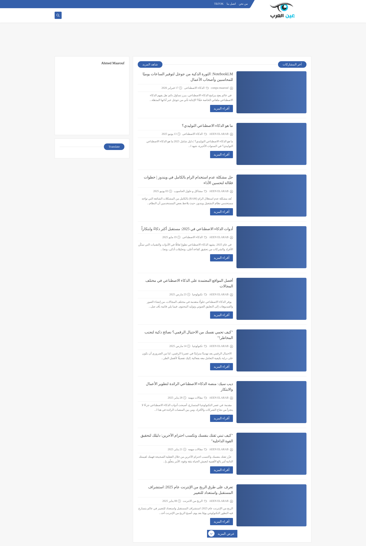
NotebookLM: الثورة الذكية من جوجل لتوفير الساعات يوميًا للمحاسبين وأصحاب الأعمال (188, 77)
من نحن (243, 3)
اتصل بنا (231, 3)
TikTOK (219, 3)
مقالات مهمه (197, 397)
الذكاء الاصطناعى (196, 87)
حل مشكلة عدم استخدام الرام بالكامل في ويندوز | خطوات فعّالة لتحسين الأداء (188, 180)
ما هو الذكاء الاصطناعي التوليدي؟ (207, 126)
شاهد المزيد (150, 64)
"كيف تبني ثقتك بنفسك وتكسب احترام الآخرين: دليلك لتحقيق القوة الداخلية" (187, 438)
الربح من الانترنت (195, 501)
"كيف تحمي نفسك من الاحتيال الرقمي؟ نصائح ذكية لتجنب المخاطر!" (188, 335)
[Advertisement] (183, 41)
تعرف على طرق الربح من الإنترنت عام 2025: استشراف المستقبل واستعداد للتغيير (190, 490)
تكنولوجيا (199, 294)
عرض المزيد (221, 533)
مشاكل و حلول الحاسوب (190, 191)
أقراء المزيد (222, 108)
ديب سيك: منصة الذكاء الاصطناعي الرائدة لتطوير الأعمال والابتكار (189, 386)
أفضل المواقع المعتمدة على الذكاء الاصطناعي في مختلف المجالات (189, 283)
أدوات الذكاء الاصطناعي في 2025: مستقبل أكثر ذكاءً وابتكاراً (187, 229)
